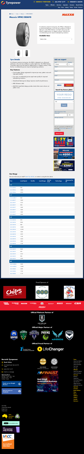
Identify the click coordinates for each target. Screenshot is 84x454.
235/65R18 (13, 236)
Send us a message (9, 372)
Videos (71, 7)
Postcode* (57, 80)
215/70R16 (13, 190)
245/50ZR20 (13, 264)
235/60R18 (13, 234)
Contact (72, 5)
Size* (56, 62)
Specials (65, 5)
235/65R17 (13, 212)
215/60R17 (13, 200)
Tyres (47, 5)
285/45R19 (13, 258)
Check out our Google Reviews (12, 384)
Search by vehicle (29, 176)
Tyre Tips (76, 368)
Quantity (70, 62)
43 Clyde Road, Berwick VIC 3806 (11, 365)
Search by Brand (77, 364)
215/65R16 (13, 187)
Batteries (75, 376)
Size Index (4, 405)
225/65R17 (13, 207)
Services (59, 5)
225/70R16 (13, 192)
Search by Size (77, 363)
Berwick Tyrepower (42, 2)
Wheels (53, 5)
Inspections (76, 378)
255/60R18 (13, 243)
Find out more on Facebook (12, 391)
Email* (56, 75)
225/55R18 (13, 224)
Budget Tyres (4, 409)
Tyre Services (76, 381)
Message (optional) (59, 117)
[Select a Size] (55, 39)
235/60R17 (13, 209)
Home (11, 14)
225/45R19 (13, 249)
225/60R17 (13, 205)
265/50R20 (13, 273)
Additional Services (78, 385)
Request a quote (75, 2)
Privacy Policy (62, 128)
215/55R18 (13, 220)
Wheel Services (77, 383)
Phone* (56, 71)
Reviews (80, 7)
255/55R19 (13, 256)
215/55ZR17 (13, 198)
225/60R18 (13, 227)
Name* (56, 66)
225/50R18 (13, 222)
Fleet (59, 7)
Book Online (79, 5)
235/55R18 (13, 231)
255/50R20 (13, 269)
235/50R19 (13, 251)
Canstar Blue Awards (6, 407)
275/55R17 (13, 214)
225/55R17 (13, 202)
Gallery (67, 7)
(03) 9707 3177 (60, 2)
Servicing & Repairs (78, 380)
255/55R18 (13, 241)
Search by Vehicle (78, 361)
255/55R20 (13, 271)
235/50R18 (13, 229)
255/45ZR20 (13, 266)
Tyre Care (76, 366)
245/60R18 (13, 239)
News (62, 7)
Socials (75, 7)
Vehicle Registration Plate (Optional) (60, 112)
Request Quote (59, 133)
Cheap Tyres (4, 410)
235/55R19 (13, 254)
